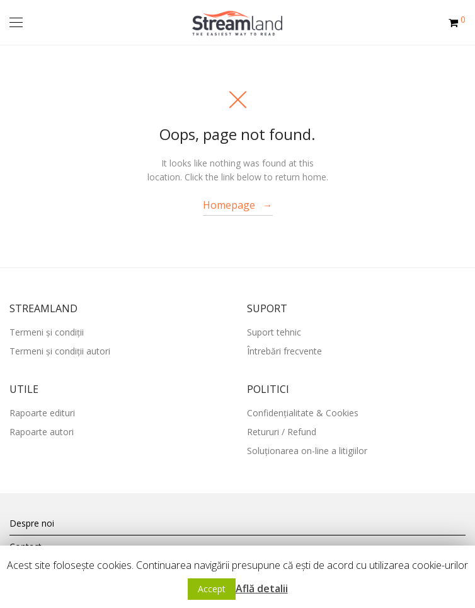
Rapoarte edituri (42, 413)
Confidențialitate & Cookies (302, 413)
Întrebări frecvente (284, 351)
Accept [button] (212, 589)
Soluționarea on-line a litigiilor (307, 451)
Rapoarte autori (41, 432)
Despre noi (31, 523)
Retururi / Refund (281, 432)
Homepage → (238, 205)
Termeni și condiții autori (59, 351)
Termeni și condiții (46, 332)
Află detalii (262, 588)
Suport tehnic (274, 332)
